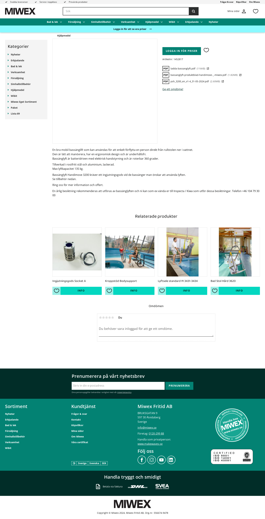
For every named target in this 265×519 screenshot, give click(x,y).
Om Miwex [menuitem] (254, 2)
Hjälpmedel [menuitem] (152, 21)
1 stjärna (100, 317)
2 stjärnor (103, 317)
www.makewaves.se (150, 444)
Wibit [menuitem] (172, 21)
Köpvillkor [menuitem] (241, 2)
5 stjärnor (112, 317)
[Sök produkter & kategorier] (130, 11)
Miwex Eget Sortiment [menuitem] (24, 101)
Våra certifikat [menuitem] (79, 442)
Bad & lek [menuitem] (52, 21)
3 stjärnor (106, 317)
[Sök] (193, 11)
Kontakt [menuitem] (76, 419)
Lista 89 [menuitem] (15, 113)
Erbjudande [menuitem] (192, 21)
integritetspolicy (124, 392)
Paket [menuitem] (14, 107)
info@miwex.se (147, 427)
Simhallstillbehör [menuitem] (101, 21)
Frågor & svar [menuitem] (226, 2)
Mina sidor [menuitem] (77, 431)
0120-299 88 (156, 433)
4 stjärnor (109, 317)
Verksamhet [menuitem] (128, 21)
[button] (255, 11)
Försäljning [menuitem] (74, 21)
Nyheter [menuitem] (213, 21)
